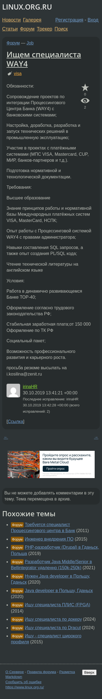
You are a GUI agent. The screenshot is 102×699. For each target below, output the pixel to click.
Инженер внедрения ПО (49, 539)
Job (30, 43)
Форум (27, 29)
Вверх (89, 672)
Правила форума (41, 672)
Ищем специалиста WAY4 (44, 59)
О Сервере (14, 672)
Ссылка (15, 421)
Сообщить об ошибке (23, 682)
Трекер (44, 29)
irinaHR (30, 386)
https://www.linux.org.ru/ (24, 687)
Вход (93, 20)
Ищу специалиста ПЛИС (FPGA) (57, 604)
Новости (11, 20)
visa (17, 73)
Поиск (61, 29)
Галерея (32, 20)
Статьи (10, 29)
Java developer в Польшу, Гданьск (59, 590)
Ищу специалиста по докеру (53, 619)
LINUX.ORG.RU (27, 7)
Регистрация (69, 20)
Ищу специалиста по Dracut (53, 627)
